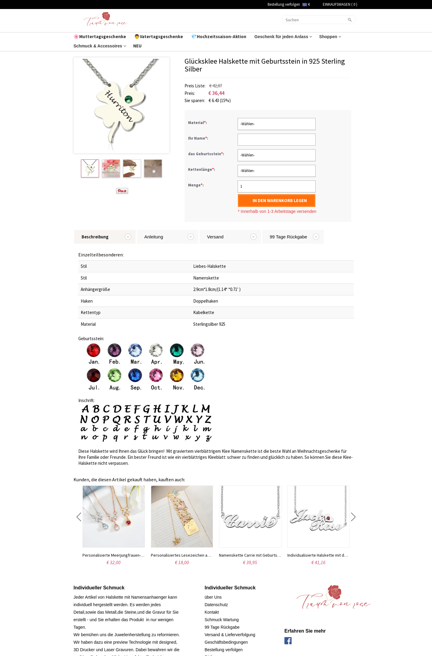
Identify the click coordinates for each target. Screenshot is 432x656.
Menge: (196, 185)
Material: (198, 122)
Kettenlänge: (202, 169)
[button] (79, 517)
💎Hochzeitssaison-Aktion (219, 36)
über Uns (213, 597)
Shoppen (330, 36)
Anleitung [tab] (153, 236)
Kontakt (212, 612)
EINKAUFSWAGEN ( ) (340, 4)
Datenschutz (216, 604)
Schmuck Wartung (222, 619)
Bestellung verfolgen (284, 4)
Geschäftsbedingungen (226, 642)
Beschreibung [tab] (95, 237)
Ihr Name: (198, 138)
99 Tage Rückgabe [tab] (288, 236)
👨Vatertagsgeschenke (159, 36)
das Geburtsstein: (206, 153)
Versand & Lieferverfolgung (230, 634)
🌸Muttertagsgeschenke (100, 36)
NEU (137, 46)
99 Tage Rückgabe (222, 627)
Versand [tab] (215, 236)
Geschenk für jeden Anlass (283, 36)
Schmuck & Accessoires (100, 46)
